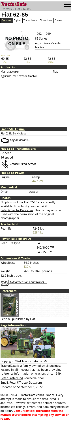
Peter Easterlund (12, 378)
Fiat (17, 9)
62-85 (27, 9)
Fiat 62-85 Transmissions (18, 149)
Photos (58, 20)
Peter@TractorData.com (17, 210)
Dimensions (46, 20)
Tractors (6, 9)
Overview (6, 20)
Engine (17, 20)
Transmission (30, 20)
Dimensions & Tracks (16, 258)
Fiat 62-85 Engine (13, 129)
